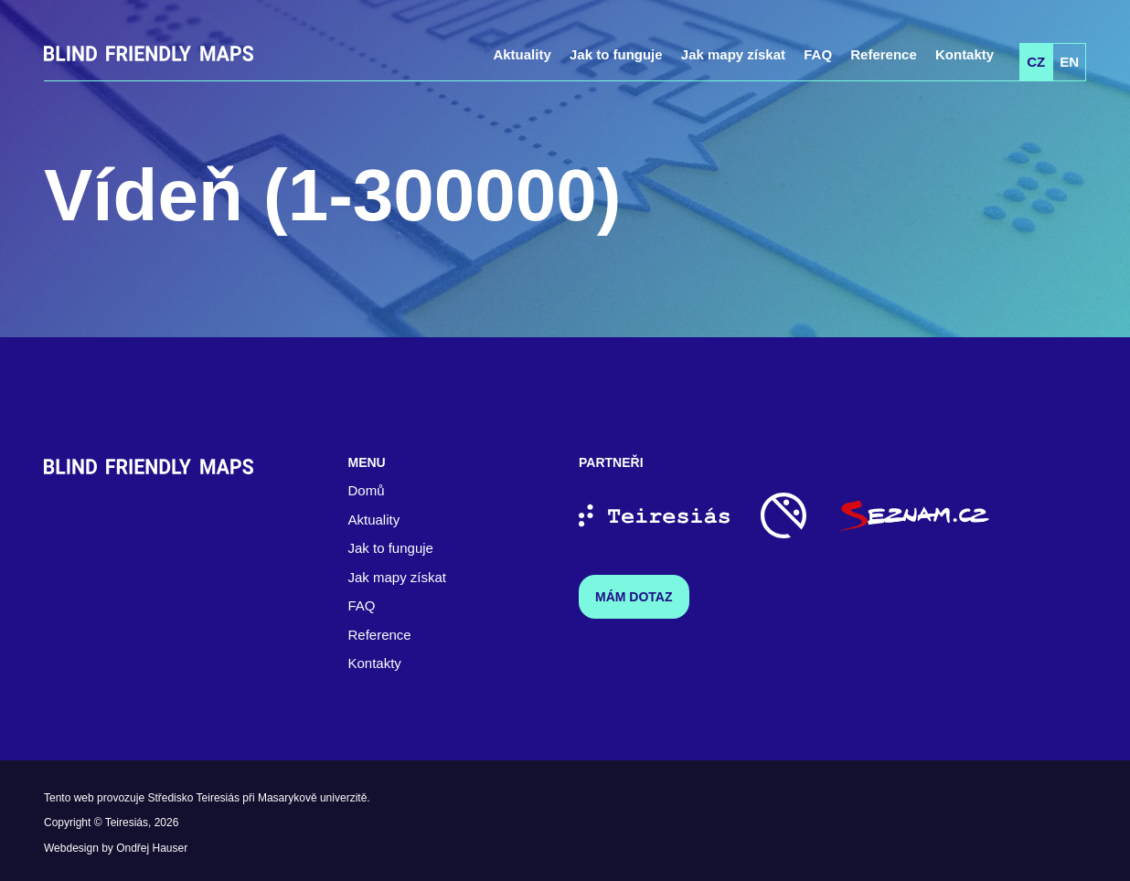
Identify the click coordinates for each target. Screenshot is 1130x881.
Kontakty (964, 54)
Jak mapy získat (733, 54)
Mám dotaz (634, 596)
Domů (366, 490)
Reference (883, 54)
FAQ (818, 54)
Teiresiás (126, 822)
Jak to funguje (616, 54)
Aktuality (521, 54)
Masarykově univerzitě (312, 797)
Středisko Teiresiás (193, 797)
